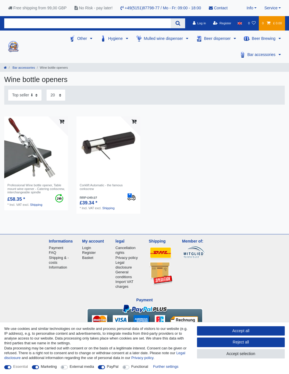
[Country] (240, 23)
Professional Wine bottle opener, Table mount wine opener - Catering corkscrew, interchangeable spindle (36, 188)
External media (82, 366)
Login (86, 248)
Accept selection (240, 353)
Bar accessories (262, 54)
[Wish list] (252, 23)
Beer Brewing (264, 38)
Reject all (241, 342)
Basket (87, 258)
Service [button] (271, 8)
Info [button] (250, 8)
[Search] (178, 23)
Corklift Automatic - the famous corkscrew (101, 186)
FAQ (52, 252)
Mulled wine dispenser (164, 38)
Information (58, 267)
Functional (139, 366)
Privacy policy (126, 258)
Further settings (165, 366)
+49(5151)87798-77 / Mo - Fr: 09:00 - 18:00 (161, 8)
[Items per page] (56, 95)
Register (89, 252)
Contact (218, 8)
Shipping (36, 204)
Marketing (49, 366)
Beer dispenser (218, 38)
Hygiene (116, 38)
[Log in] (199, 23)
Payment (56, 248)
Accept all (240, 330)
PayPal (113, 366)
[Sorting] (24, 95)
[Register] (222, 23)
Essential (20, 366)
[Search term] (87, 23)
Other (82, 38)
